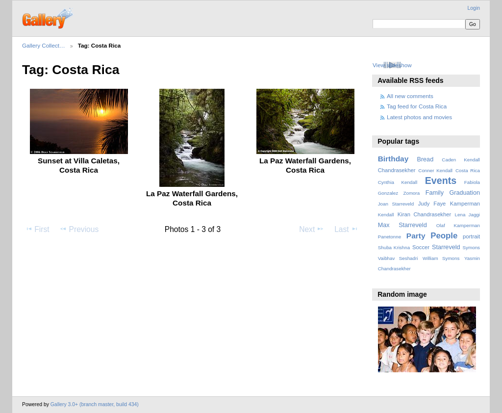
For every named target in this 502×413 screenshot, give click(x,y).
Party (416, 236)
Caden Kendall (461, 159)
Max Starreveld (402, 225)
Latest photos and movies (419, 117)
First (37, 229)
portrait (471, 236)
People (443, 235)
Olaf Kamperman (458, 225)
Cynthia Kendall (397, 182)
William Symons (441, 258)
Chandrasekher (397, 170)
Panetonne (389, 236)
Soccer (420, 247)
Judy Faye (432, 203)
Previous (79, 229)
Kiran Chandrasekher (424, 214)
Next (311, 229)
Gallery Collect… (43, 45)
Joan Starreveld (396, 203)
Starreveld (446, 247)
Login (474, 8)
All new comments (410, 96)
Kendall (386, 214)
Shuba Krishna (394, 247)
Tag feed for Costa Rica (417, 106)
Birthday (393, 159)
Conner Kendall (435, 170)
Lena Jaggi (467, 214)
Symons (471, 247)
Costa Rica (467, 170)
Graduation (465, 192)
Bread (425, 159)
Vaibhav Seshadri (398, 258)
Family (435, 192)
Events (440, 180)
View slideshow (392, 65)
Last (346, 229)
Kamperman (465, 203)
